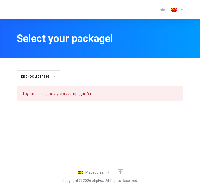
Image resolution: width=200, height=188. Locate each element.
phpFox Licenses (38, 76)
